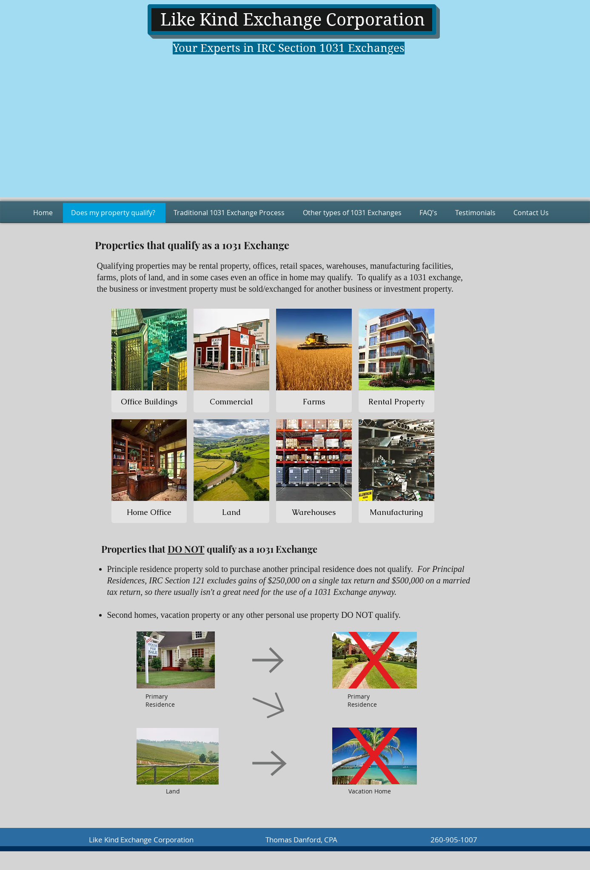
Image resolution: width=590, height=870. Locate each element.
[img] (149, 360)
